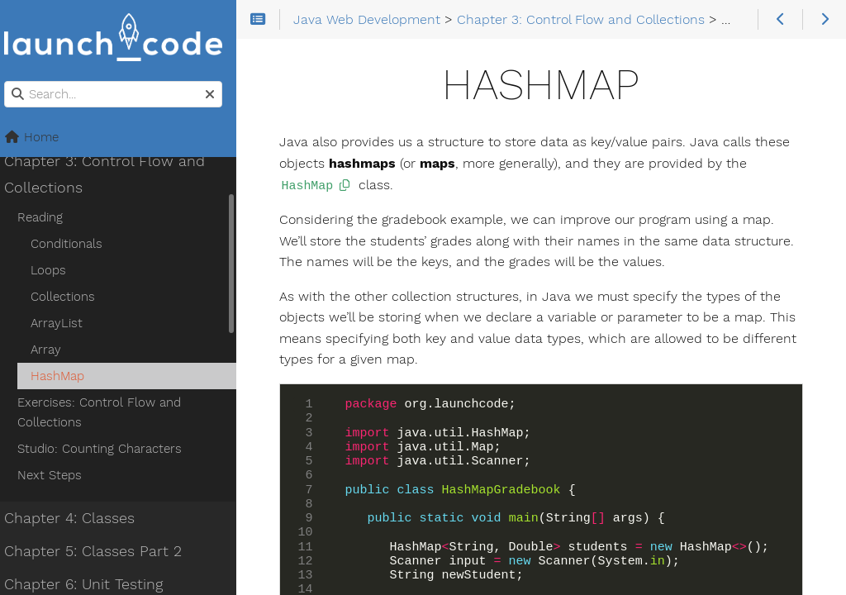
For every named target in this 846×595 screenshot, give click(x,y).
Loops (57, 270)
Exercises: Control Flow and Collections (108, 412)
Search (14, 81)
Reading (49, 217)
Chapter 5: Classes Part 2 (102, 551)
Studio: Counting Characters (108, 448)
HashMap (66, 376)
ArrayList (66, 323)
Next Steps (58, 475)
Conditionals (76, 243)
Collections (72, 296)
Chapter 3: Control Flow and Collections (113, 174)
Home (40, 137)
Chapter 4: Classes (78, 518)
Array (55, 349)
